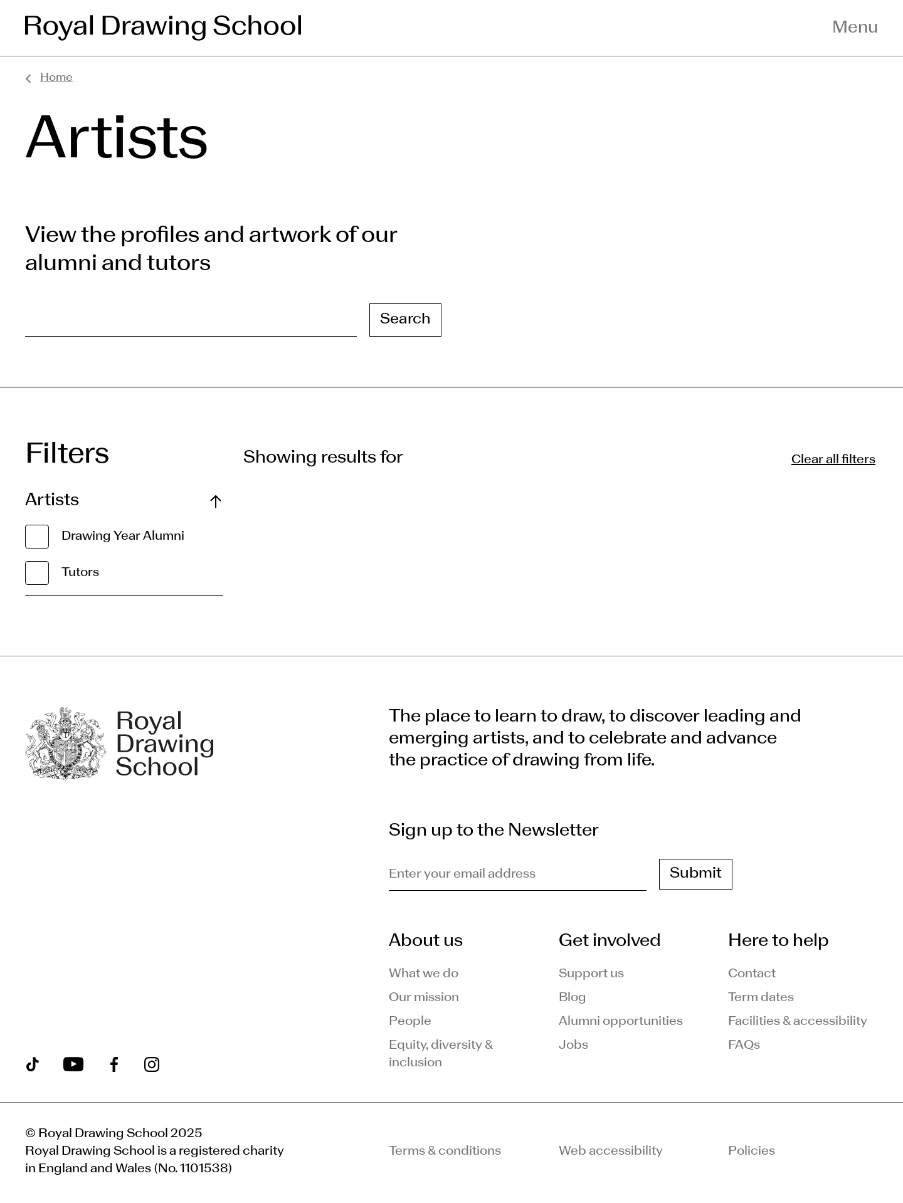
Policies (751, 1151)
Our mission (424, 998)
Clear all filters (833, 460)
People (410, 1021)
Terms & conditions (445, 1151)
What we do (423, 974)
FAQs (744, 1045)
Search (405, 320)
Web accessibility (611, 1151)
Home (56, 78)
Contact (752, 974)
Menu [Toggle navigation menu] (855, 28)
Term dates (761, 998)
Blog (572, 998)
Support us (591, 974)
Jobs (573, 1045)
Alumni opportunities (621, 1021)
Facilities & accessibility (797, 1021)
